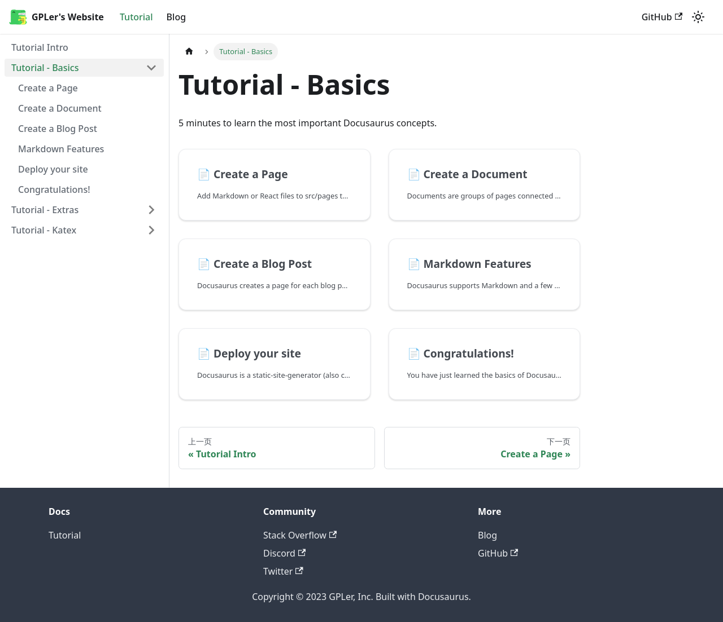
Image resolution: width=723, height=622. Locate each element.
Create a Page (48, 88)
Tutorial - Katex (43, 230)
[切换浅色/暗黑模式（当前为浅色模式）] (698, 17)
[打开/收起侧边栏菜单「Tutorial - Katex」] (151, 230)
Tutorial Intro (39, 47)
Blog (176, 17)
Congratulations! (54, 189)
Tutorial (136, 17)
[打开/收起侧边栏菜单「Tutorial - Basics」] (151, 68)
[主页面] (189, 51)
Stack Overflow (300, 535)
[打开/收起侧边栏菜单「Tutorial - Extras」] (151, 210)
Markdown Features (61, 149)
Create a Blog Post (57, 128)
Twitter (283, 571)
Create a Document (60, 108)
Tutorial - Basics (45, 67)
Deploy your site (53, 169)
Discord (284, 553)
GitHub (662, 17)
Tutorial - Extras (45, 210)
